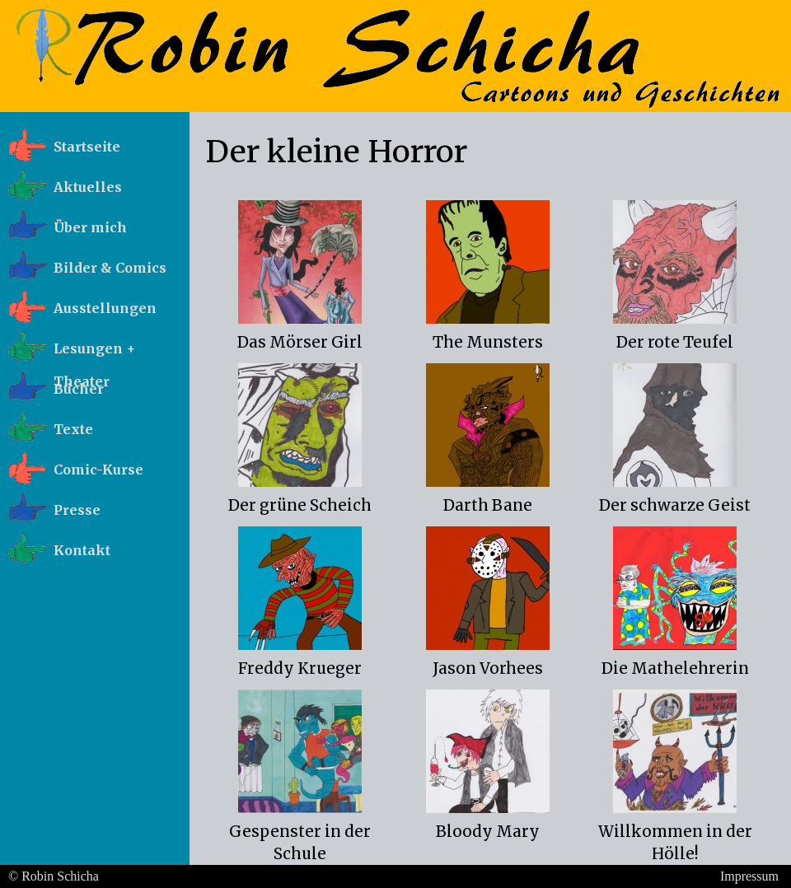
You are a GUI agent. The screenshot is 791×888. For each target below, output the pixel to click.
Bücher (79, 389)
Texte (73, 429)
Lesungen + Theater (94, 353)
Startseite (87, 146)
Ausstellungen (105, 308)
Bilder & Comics (110, 267)
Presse (77, 510)
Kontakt (82, 550)
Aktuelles (88, 187)
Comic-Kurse (98, 469)
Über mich (90, 227)
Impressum (749, 876)
